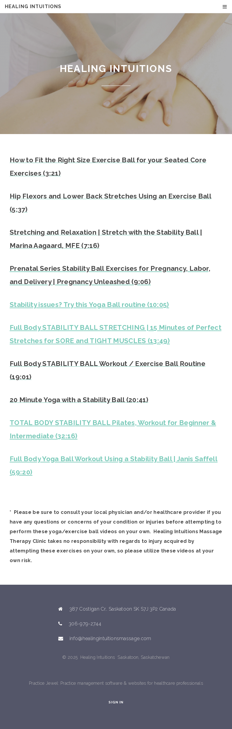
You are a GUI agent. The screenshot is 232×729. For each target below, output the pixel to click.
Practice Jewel (43, 683)
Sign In (116, 702)
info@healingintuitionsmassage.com (110, 638)
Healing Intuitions (33, 6)
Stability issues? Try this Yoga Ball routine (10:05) (89, 304)
